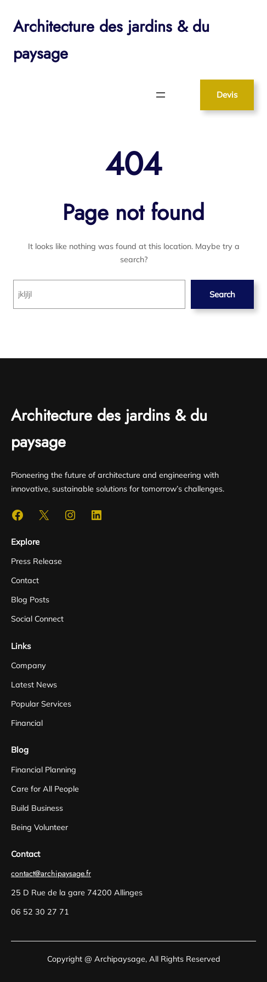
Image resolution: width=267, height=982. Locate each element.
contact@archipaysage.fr (51, 873)
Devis (227, 94)
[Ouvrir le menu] (160, 94)
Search (222, 294)
